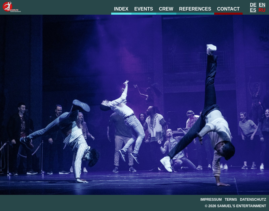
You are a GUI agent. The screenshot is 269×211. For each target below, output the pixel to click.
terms (231, 200)
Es (253, 10)
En (262, 4)
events (143, 8)
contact (228, 8)
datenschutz (253, 200)
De (253, 4)
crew (166, 8)
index (121, 8)
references (195, 8)
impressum (211, 200)
